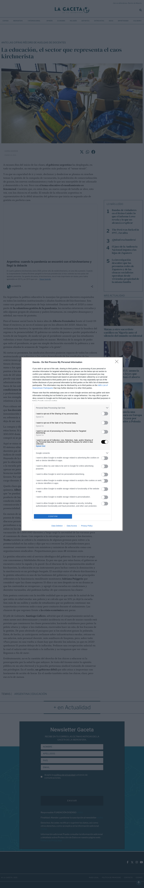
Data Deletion (57, 526)
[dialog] (72, 444)
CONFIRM (53, 516)
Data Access (72, 526)
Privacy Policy (87, 526)
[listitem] (72, 407)
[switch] (104, 413)
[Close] (117, 362)
